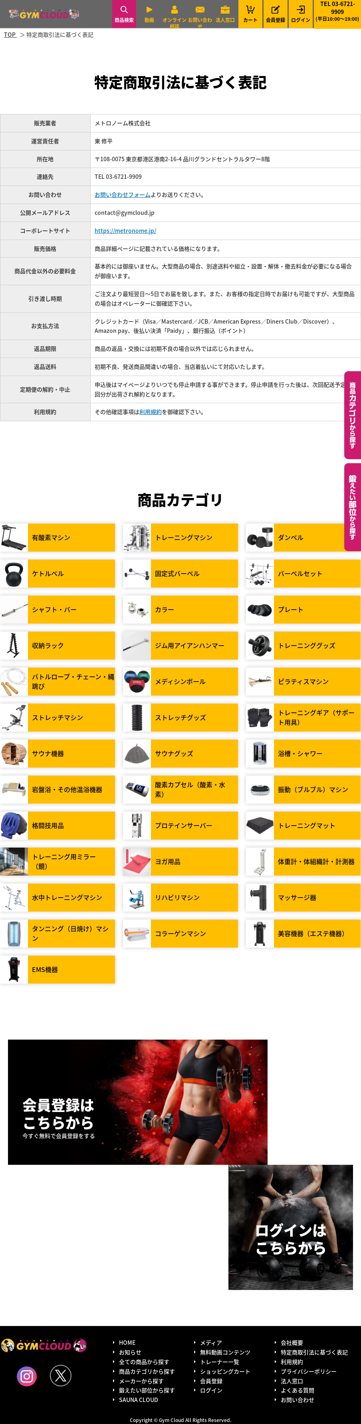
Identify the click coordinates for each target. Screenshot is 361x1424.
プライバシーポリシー (309, 1371)
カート (250, 13)
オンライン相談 (174, 23)
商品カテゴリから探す (147, 1371)
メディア (211, 1342)
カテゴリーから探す (352, 415)
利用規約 (150, 412)
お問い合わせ (200, 23)
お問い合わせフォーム (123, 194)
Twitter (61, 1376)
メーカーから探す (141, 1381)
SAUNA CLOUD (138, 1400)
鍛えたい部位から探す (352, 507)
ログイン (300, 19)
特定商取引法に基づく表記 (314, 1352)
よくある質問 (297, 1390)
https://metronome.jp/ (125, 230)
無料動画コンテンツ (225, 1352)
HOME (127, 1342)
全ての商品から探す (144, 1362)
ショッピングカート (225, 1371)
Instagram (27, 1376)
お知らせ (130, 1352)
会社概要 (292, 1342)
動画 (149, 19)
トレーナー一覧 (219, 1362)
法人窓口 (225, 19)
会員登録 (275, 19)
